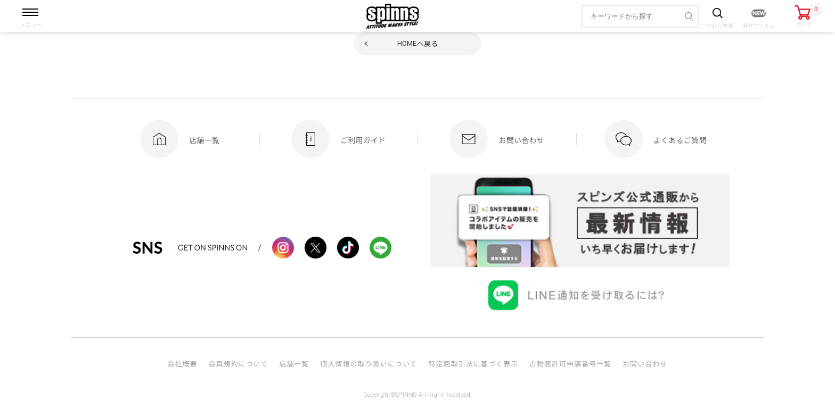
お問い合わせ (645, 363)
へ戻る (417, 43)
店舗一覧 (294, 363)
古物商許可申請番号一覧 (570, 363)
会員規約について (238, 363)
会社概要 (182, 363)
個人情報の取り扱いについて (368, 363)
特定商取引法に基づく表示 (473, 363)
